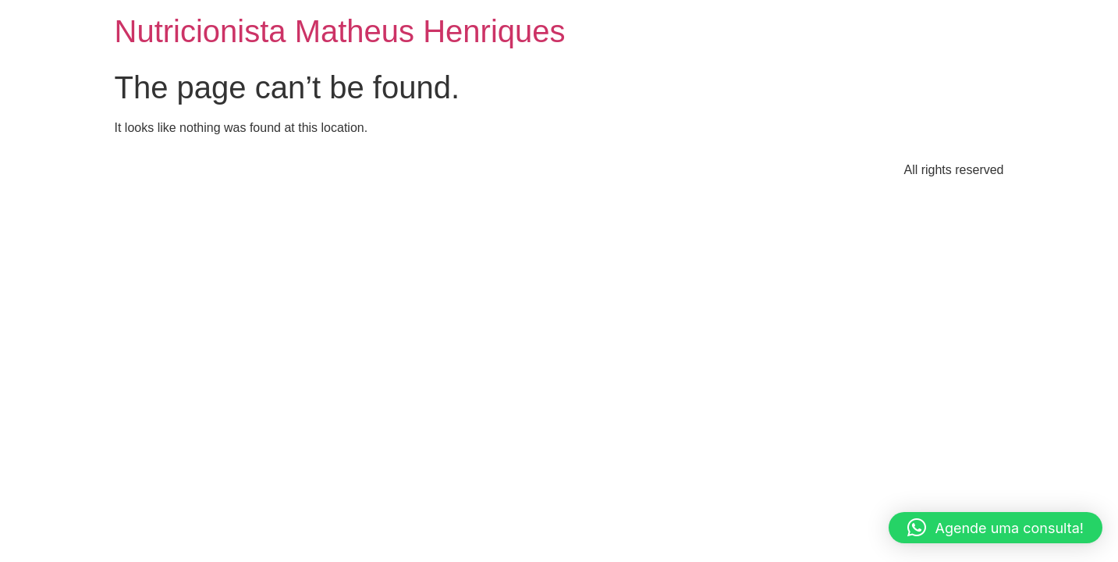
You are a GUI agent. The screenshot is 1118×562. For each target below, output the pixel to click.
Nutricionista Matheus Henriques (340, 31)
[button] (996, 527)
